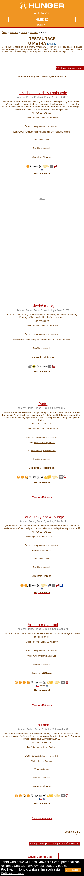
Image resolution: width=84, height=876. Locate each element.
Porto (43, 403)
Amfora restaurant (43, 624)
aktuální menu (49, 450)
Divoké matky (42, 306)
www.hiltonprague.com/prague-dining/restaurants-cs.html (44, 132)
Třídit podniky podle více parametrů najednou (54, 843)
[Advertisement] (41, 241)
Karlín (51, 44)
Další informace (12, 873)
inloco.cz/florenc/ (44, 761)
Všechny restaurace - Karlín (69, 68)
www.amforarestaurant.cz (44, 656)
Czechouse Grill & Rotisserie (43, 93)
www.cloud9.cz (44, 551)
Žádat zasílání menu (42, 497)
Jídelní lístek (43, 140)
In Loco (43, 725)
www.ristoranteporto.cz (44, 442)
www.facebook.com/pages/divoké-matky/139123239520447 (44, 340)
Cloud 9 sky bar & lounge (42, 517)
